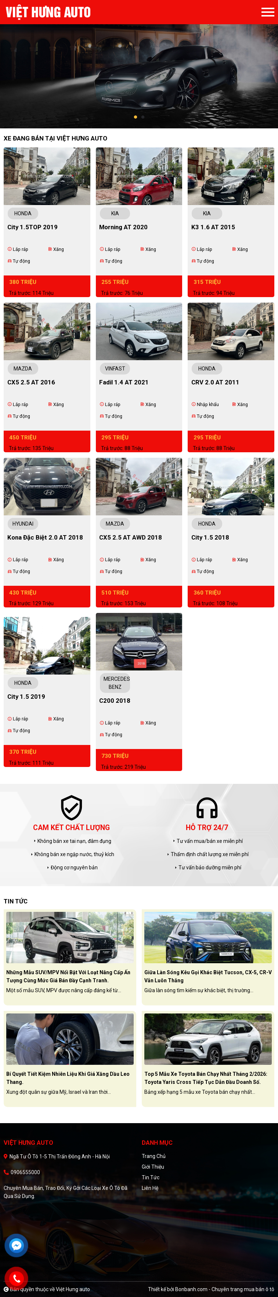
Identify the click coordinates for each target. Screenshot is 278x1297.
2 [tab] (143, 117)
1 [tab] (135, 117)
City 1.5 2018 (210, 537)
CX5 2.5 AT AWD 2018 (130, 537)
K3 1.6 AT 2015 (213, 227)
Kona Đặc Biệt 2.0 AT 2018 (45, 537)
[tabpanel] (139, 64)
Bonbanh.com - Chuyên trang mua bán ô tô (224, 1289)
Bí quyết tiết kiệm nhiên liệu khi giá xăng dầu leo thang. (68, 1078)
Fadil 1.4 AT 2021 (124, 382)
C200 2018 (114, 700)
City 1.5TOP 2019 (32, 227)
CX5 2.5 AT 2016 (31, 382)
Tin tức (150, 1177)
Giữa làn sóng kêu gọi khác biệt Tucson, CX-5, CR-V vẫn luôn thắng (208, 976)
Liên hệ (150, 1188)
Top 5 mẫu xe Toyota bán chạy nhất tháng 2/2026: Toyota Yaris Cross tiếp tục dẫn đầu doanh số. (205, 1078)
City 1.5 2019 (26, 696)
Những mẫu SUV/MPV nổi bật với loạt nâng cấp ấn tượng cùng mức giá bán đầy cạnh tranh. (68, 976)
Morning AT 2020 (123, 227)
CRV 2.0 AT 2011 (215, 382)
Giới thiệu (153, 1167)
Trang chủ (154, 1156)
